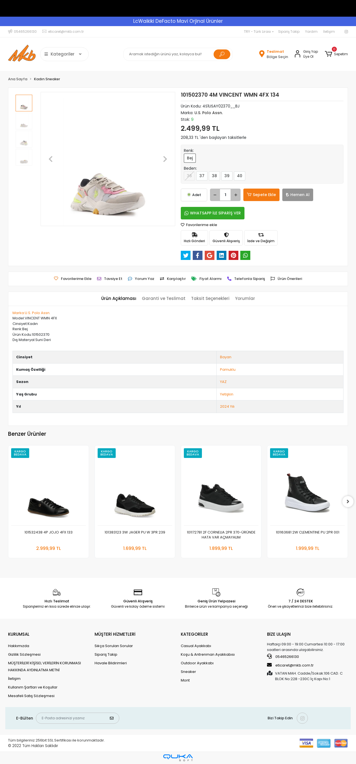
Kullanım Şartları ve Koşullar (33, 687)
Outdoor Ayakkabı (197, 663)
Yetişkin (226, 394)
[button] (336, 54)
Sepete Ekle (261, 195)
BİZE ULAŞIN (279, 634)
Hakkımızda (18, 645)
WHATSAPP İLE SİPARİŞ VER (212, 213)
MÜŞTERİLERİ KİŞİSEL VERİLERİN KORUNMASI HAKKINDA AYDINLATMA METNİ (44, 666)
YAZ (223, 381)
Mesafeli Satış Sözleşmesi (31, 695)
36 (189, 176)
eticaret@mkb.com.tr (290, 665)
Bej (190, 158)
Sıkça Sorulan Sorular (114, 645)
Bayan (225, 357)
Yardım (311, 31)
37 (201, 176)
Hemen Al (298, 194)
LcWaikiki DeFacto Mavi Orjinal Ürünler (178, 21)
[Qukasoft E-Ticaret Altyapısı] (178, 757)
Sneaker (188, 671)
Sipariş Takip (289, 31)
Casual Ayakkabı (196, 645)
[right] (348, 501)
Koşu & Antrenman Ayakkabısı (208, 654)
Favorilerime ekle (199, 224)
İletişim (329, 31)
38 (214, 176)
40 (239, 176)
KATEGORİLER (194, 634)
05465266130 (283, 656)
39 (226, 176)
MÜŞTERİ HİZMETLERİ (115, 634)
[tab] (118, 299)
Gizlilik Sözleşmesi (24, 654)
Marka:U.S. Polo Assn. (31, 312)
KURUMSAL (18, 634)
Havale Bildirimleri (111, 663)
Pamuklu (228, 369)
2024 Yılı (227, 406)
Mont (185, 680)
